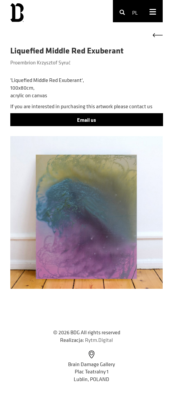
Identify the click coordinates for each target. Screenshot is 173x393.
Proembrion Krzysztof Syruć (40, 62)
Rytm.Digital (99, 340)
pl (135, 12)
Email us (86, 119)
